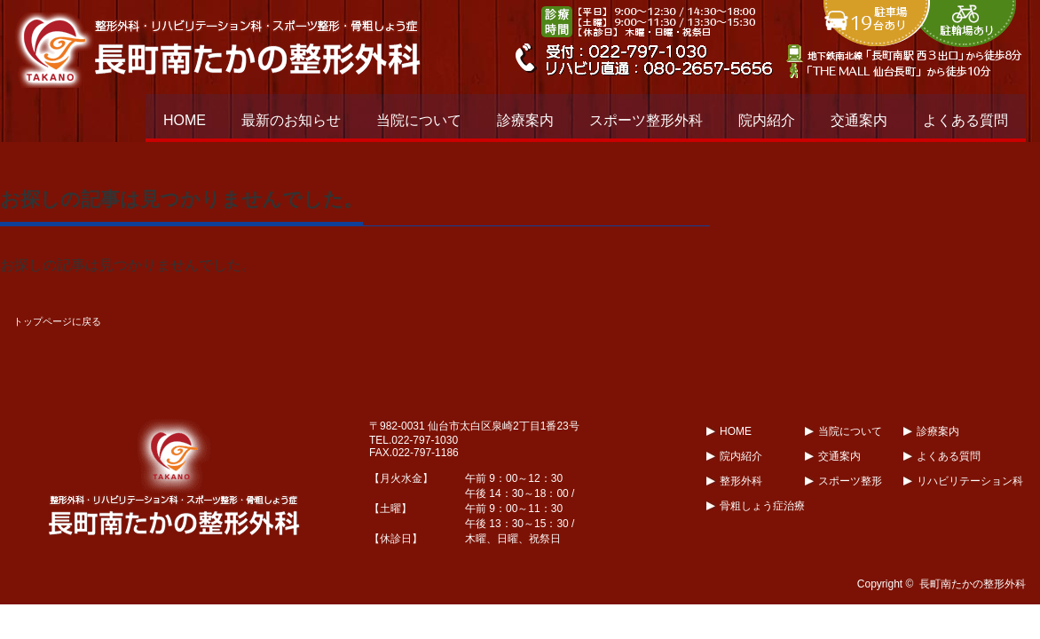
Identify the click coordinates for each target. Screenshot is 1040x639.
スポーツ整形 (850, 481)
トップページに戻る (57, 321)
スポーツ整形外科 (646, 120)
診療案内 (525, 120)
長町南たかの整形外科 (972, 584)
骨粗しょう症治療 (762, 506)
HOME (184, 120)
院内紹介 (766, 120)
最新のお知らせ (291, 120)
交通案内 (859, 120)
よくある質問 (965, 120)
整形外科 (741, 481)
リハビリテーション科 (970, 481)
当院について (418, 120)
